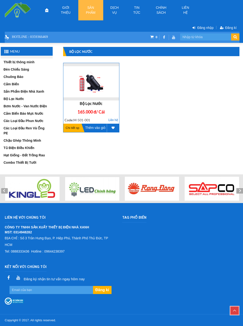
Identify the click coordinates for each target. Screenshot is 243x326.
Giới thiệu (65, 10)
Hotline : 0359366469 (30, 37)
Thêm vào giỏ (95, 128)
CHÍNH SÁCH (161, 10)
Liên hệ (185, 10)
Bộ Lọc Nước (91, 103)
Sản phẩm (90, 10)
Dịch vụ (114, 10)
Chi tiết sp (72, 128)
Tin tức (136, 10)
